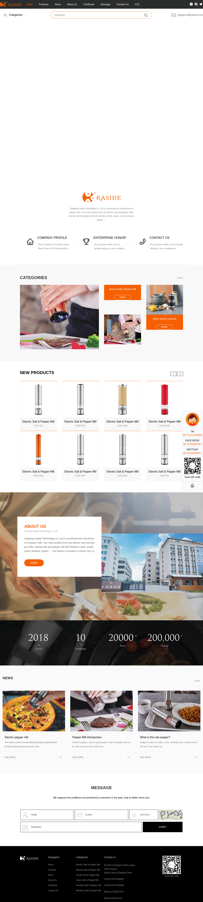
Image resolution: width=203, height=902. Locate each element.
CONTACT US (160, 237)
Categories (82, 857)
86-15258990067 (192, 444)
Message (105, 4)
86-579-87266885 (192, 435)
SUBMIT (163, 827)
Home (29, 4)
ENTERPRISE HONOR (109, 237)
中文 (137, 4)
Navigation (54, 857)
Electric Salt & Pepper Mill (88, 864)
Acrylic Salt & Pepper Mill (87, 875)
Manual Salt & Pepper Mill (88, 870)
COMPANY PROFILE (52, 237)
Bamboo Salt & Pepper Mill (88, 890)
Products (44, 4)
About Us (72, 4)
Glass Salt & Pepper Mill (87, 880)
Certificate (88, 4)
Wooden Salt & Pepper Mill (88, 885)
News (58, 4)
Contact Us (123, 4)
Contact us (110, 857)
